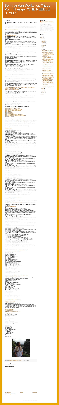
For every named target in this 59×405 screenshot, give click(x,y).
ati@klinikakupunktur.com (12, 206)
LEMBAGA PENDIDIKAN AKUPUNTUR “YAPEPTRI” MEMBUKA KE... (48, 66)
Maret (43, 89)
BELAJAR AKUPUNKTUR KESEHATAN (18, 120)
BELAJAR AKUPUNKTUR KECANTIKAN (20, 275)
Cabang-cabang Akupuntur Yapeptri (10, 35)
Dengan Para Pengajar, (8, 313)
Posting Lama (34, 392)
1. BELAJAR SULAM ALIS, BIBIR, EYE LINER (12, 108)
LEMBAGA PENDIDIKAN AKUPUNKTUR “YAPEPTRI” (14, 300)
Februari (43, 91)
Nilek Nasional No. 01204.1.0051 (10, 301)
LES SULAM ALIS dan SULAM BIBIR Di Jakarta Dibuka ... (48, 64)
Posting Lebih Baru (8, 392)
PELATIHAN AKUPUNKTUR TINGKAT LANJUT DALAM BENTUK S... (48, 73)
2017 (42, 37)
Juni (43, 47)
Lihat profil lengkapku (43, 32)
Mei (42, 49)
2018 (42, 36)
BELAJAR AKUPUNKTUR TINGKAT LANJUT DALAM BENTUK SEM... (47, 53)
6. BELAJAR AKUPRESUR (9, 113)
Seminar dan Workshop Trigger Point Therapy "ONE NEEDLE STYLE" (28, 9)
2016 (42, 38)
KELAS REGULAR (8, 128)
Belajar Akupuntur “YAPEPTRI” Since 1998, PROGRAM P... (47, 51)
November (43, 41)
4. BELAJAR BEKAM (8, 111)
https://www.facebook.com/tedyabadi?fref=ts (12, 29)
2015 (42, 94)
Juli (42, 46)
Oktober (43, 42)
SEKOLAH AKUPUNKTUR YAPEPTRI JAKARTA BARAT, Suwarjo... (48, 78)
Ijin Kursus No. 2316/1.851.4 (9, 302)
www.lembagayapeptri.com (9, 309)
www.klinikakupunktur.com (9, 310)
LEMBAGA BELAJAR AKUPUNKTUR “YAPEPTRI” (13, 251)
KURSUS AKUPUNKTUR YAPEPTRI (47, 21)
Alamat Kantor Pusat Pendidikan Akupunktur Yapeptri (13, 202)
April (43, 88)
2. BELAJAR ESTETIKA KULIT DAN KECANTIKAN (13, 109)
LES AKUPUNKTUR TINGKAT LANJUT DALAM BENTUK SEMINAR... (48, 86)
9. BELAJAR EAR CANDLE (9, 116)
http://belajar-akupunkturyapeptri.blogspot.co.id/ (12, 311)
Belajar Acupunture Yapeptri (12, 299)
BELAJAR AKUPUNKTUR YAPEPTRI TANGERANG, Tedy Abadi (47, 60)
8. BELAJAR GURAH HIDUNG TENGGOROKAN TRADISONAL (15, 115)
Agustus (43, 45)
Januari (43, 92)
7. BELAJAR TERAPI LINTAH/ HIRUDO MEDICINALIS (14, 114)
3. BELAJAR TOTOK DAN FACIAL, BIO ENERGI (13, 110)
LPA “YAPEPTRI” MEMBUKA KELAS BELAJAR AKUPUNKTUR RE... (47, 80)
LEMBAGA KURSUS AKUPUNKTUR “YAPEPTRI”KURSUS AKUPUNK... (47, 76)
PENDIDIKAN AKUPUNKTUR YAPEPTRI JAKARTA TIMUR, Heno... (48, 68)
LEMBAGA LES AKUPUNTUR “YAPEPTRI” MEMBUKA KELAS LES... (47, 57)
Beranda (21, 392)
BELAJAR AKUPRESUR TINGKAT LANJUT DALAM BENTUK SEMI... (47, 82)
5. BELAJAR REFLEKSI (9, 112)
